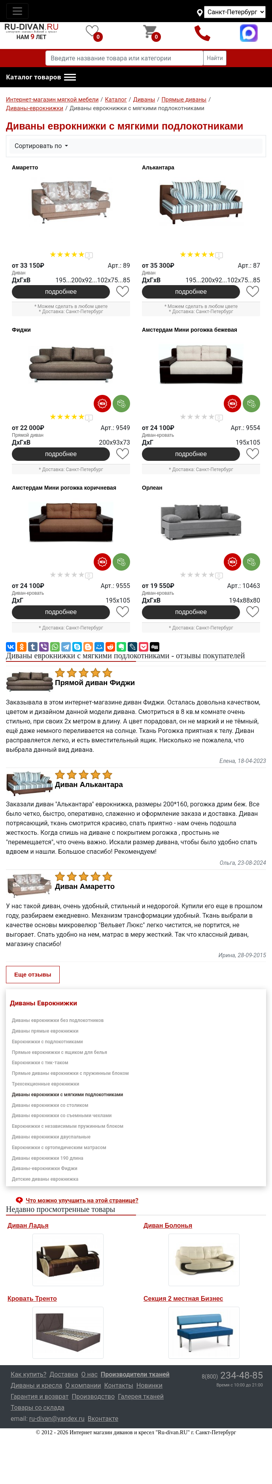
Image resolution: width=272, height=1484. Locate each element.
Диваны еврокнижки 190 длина (47, 1158)
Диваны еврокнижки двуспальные (51, 1137)
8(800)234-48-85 (203, 33)
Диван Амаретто (85, 886)
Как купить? (28, 1374)
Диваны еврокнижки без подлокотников (58, 1020)
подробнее (61, 291)
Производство (93, 1396)
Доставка (63, 1374)
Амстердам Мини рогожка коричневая (64, 488)
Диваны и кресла (36, 1385)
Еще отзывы (32, 974)
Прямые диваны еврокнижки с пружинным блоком (70, 1073)
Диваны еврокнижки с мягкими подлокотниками (67, 1094)
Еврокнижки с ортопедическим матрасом (59, 1147)
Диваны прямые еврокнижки (45, 1031)
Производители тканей (135, 1374)
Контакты (118, 1385)
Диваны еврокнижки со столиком (50, 1105)
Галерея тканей (141, 1396)
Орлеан (152, 488)
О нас (89, 1374)
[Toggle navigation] (17, 11)
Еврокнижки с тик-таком (40, 1062)
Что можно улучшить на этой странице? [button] (82, 1200)
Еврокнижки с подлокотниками (47, 1041)
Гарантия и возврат (40, 1396)
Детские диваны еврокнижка (45, 1179)
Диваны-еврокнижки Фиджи (44, 1168)
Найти (215, 58)
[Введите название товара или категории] (124, 58)
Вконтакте (103, 1418)
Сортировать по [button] (39, 146)
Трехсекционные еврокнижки (45, 1084)
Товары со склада (37, 1407)
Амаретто (25, 167)
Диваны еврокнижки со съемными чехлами (61, 1115)
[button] (41, 77)
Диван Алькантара (89, 785)
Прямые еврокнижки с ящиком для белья (59, 1052)
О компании (83, 1385)
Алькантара (158, 167)
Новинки (149, 1385)
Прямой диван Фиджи (95, 683)
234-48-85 (232, 1375)
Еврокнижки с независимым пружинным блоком (67, 1126)
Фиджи (21, 330)
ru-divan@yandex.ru (57, 1418)
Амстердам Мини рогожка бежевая (189, 330)
